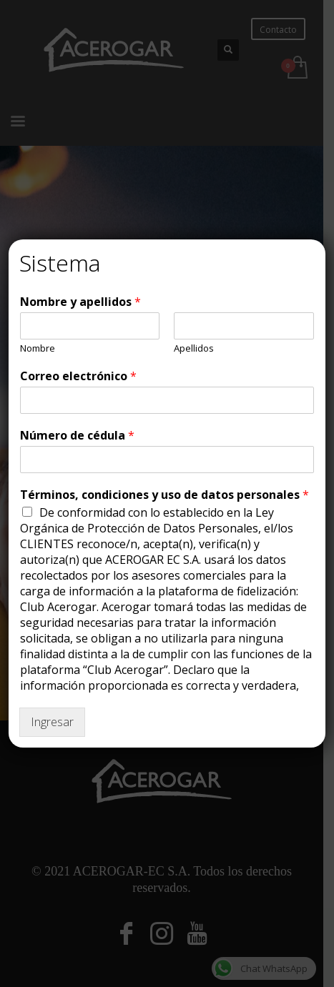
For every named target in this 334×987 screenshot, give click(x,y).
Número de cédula (77, 435)
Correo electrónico (78, 376)
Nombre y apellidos (80, 301)
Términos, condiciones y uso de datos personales (164, 494)
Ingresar (52, 722)
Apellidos (195, 348)
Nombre (37, 348)
